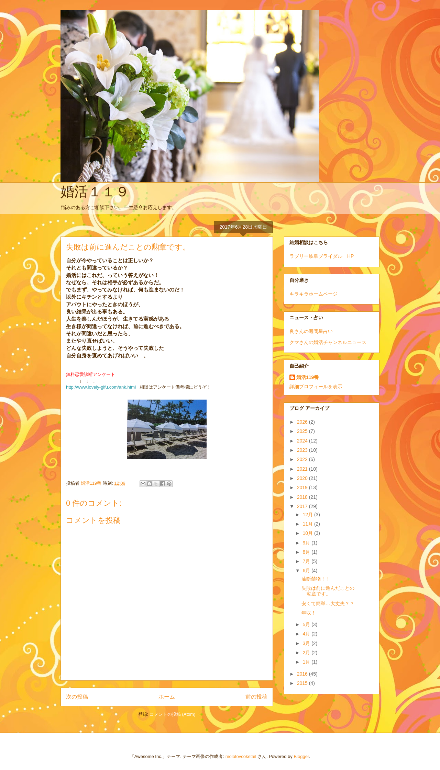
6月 (306, 570)
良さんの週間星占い (311, 331)
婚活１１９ (94, 191)
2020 (303, 478)
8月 (306, 552)
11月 (308, 524)
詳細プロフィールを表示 (315, 386)
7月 (306, 561)
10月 (308, 533)
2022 (303, 459)
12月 (308, 514)
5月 (306, 624)
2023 (303, 450)
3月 (306, 643)
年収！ (308, 613)
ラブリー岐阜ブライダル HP (321, 256)
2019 (303, 487)
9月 (306, 542)
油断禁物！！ (315, 579)
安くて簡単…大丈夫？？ (327, 603)
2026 (303, 422)
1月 (306, 662)
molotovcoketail (241, 756)
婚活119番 (307, 377)
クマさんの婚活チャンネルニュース (327, 342)
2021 (303, 469)
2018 (303, 497)
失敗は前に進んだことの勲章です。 (327, 591)
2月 (306, 652)
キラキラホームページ (313, 294)
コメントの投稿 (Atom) (173, 714)
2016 (303, 674)
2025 (303, 431)
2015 (303, 683)
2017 (303, 506)
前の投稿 (256, 697)
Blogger (301, 756)
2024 (303, 441)
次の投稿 (77, 697)
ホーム (166, 697)
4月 (306, 633)
